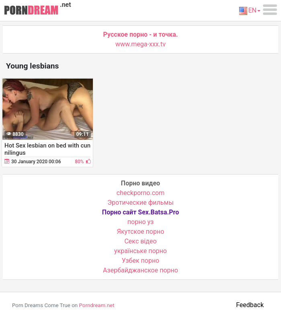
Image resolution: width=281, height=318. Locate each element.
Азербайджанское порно (140, 270)
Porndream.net (96, 305)
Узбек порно (141, 260)
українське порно (140, 251)
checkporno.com (140, 193)
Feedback (250, 305)
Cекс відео (140, 241)
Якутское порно (140, 231)
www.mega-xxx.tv (140, 44)
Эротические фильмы (140, 202)
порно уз (140, 222)
